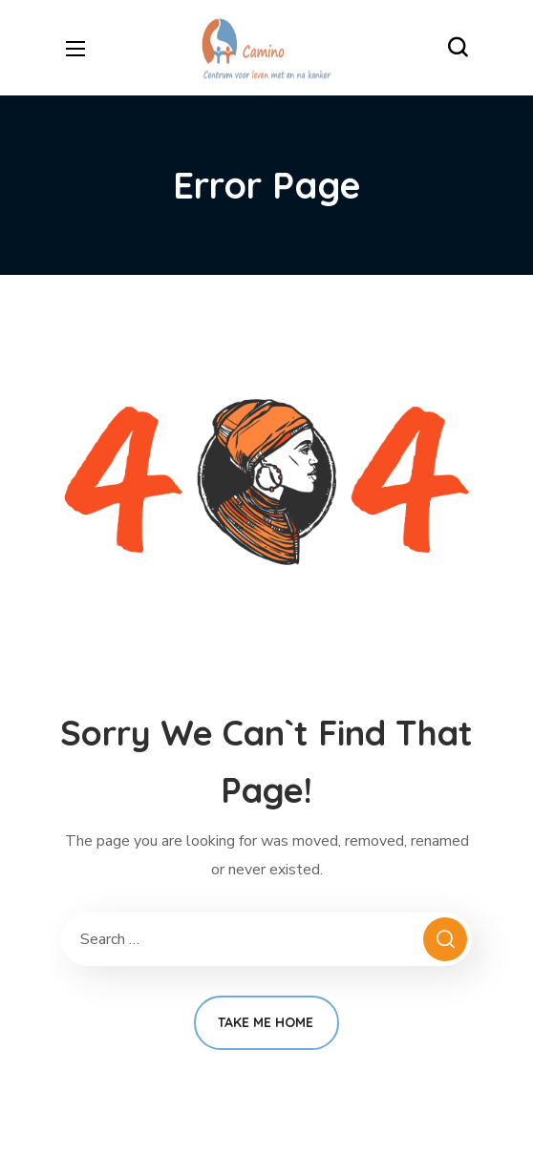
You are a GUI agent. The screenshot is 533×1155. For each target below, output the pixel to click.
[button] (457, 47)
